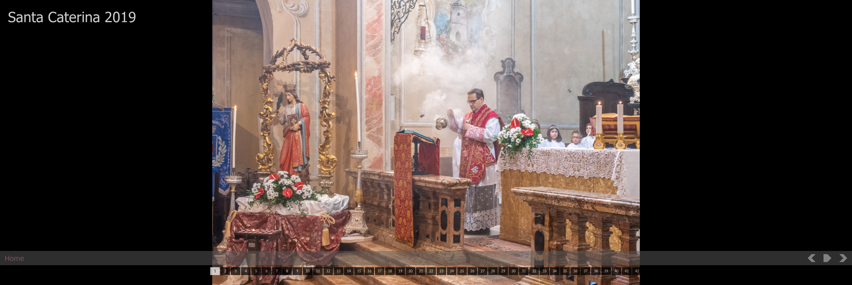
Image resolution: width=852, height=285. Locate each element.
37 (586, 271)
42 (637, 271)
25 (462, 271)
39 (606, 271)
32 (534, 271)
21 (421, 271)
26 (472, 271)
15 (359, 271)
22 (431, 271)
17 (380, 271)
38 (596, 271)
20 (411, 271)
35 (565, 271)
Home (14, 258)
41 (627, 271)
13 (338, 271)
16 (369, 271)
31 (524, 271)
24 (452, 271)
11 (318, 271)
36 (575, 271)
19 (400, 271)
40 (616, 271)
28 (493, 271)
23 (441, 271)
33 (544, 271)
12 (328, 271)
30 (513, 271)
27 (483, 271)
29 (503, 271)
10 (308, 271)
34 (555, 271)
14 (349, 271)
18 (390, 271)
